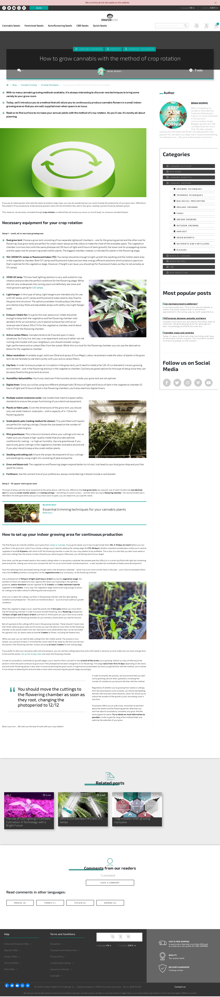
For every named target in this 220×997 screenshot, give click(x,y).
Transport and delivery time (63, 950)
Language (184, 8)
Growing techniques (141, 49)
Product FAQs (10, 957)
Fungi (180, 213)
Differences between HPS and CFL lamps (82, 820)
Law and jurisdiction (59, 970)
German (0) (110, 903)
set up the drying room (31, 654)
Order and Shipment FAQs (16, 944)
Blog (39, 8)
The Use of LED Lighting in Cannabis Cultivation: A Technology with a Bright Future (27, 822)
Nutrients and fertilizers (193, 243)
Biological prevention (191, 201)
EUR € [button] (213, 8)
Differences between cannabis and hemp (185, 318)
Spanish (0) (20, 903)
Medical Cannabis (180, 256)
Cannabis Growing (91, 49)
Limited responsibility (60, 963)
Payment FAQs (11, 950)
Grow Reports (185, 237)
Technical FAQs (11, 963)
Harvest (115, 49)
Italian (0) (80, 903)
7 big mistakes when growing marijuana (133, 820)
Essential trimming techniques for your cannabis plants (84, 509)
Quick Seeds (100, 25)
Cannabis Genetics (181, 177)
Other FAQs (9, 970)
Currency (205, 8)
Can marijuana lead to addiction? (181, 303)
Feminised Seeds (34, 25)
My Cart (215, 26)
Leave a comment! (110, 883)
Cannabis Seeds (11, 25)
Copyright (55, 976)
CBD (172, 267)
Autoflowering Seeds (60, 25)
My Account (205, 26)
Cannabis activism (180, 166)
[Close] (215, 3)
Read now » (48, 512)
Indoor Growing (187, 219)
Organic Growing (187, 207)
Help (195, 26)
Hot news (175, 171)
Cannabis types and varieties (179, 332)
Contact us (180, 987)
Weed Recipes (178, 261)
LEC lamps (37, 287)
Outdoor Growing (188, 225)
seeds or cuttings (58, 545)
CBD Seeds (82, 25)
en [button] (191, 8)
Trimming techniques (190, 195)
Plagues (182, 250)
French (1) (50, 903)
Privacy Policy (57, 957)
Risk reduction (179, 272)
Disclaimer (55, 944)
